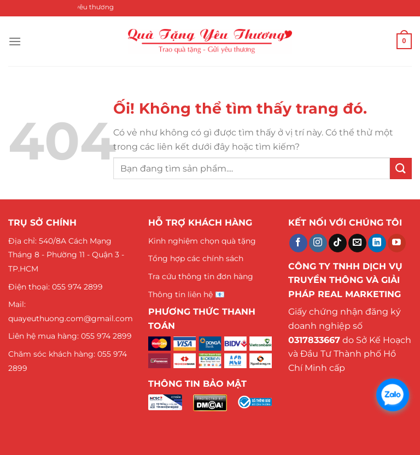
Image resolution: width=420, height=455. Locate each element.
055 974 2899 (77, 287)
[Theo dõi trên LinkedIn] (377, 243)
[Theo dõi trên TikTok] (338, 243)
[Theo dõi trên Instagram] (318, 243)
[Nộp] (401, 168)
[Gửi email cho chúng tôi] (357, 243)
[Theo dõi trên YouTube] (397, 243)
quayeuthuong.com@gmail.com (70, 318)
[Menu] (14, 41)
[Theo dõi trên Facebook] (298, 243)
